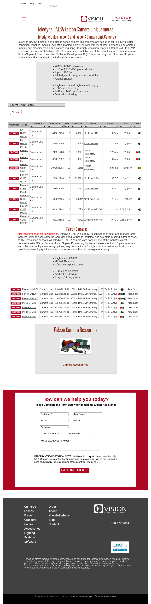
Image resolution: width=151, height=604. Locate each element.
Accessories (32, 528)
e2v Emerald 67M (93, 219)
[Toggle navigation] (22, 18)
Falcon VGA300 (30, 298)
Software (30, 541)
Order (52, 506)
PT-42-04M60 (29, 316)
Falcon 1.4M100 (30, 289)
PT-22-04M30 (29, 307)
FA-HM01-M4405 (23, 143)
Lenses (29, 511)
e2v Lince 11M (91, 199)
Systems (30, 537)
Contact (40, 3)
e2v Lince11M (91, 133)
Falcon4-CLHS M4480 (24, 199)
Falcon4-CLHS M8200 (24, 219)
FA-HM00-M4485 (23, 133)
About (23, 3)
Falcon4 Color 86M (24, 168)
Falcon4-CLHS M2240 (24, 178)
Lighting (29, 533)
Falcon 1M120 (29, 294)
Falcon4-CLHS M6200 (24, 209)
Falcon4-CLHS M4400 (24, 188)
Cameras (30, 506)
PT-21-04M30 (29, 303)
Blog (32, 3)
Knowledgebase (59, 515)
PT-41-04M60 (29, 312)
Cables (28, 524)
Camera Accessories (75, 364)
